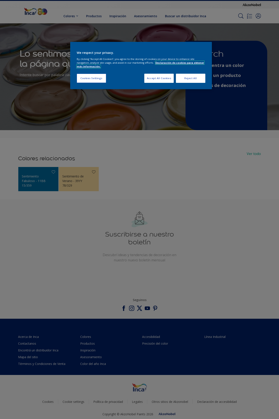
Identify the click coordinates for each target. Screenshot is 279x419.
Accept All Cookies (159, 78)
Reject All (190, 78)
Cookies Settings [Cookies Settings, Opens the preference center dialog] (91, 78)
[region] (141, 65)
